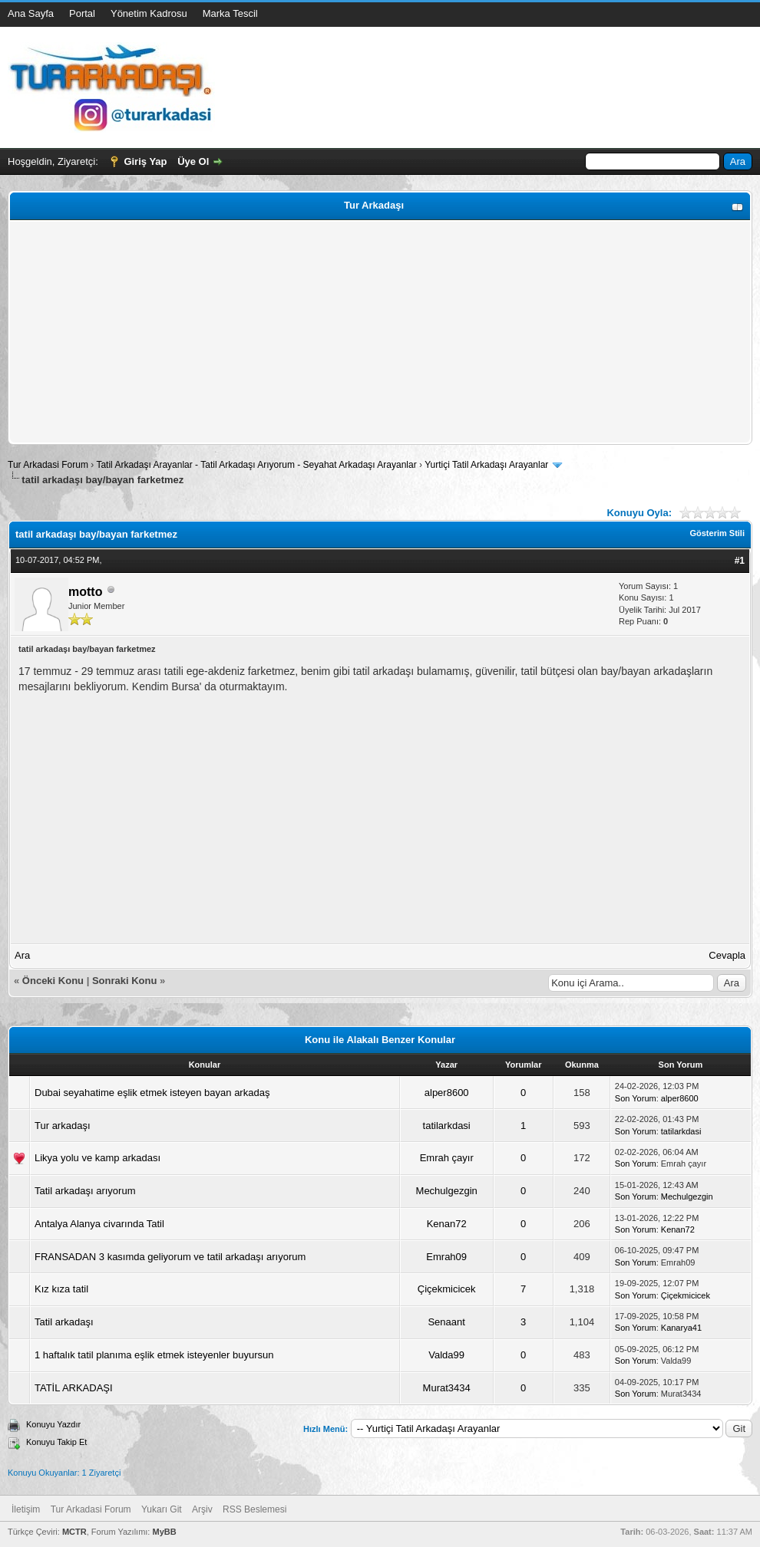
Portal (82, 13)
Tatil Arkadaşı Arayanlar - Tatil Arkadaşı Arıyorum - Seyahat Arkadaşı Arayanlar (257, 464)
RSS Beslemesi (254, 1509)
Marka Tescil (230, 13)
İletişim (26, 1509)
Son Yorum (635, 1098)
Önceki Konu (53, 980)
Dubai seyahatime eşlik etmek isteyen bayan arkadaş (152, 1092)
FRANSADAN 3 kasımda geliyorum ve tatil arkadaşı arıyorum (170, 1256)
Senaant (446, 1322)
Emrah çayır (447, 1158)
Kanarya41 (681, 1327)
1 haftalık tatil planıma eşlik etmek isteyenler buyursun (154, 1355)
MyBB (164, 1531)
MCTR (74, 1531)
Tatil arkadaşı (64, 1322)
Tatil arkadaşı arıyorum (85, 1190)
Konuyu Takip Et (56, 1442)
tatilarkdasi (447, 1125)
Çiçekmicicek (447, 1289)
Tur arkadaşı (63, 1125)
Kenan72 (447, 1223)
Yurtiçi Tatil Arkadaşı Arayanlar (486, 464)
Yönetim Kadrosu (149, 13)
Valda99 (446, 1355)
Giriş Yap (145, 161)
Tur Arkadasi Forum (48, 464)
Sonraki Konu (124, 980)
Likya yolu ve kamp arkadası (97, 1158)
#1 (740, 560)
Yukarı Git (161, 1509)
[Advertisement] (380, 332)
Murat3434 (447, 1388)
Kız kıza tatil (61, 1289)
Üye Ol (193, 161)
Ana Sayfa (31, 13)
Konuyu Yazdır (53, 1424)
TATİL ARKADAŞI (74, 1388)
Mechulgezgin (446, 1190)
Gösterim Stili (717, 533)
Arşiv (202, 1509)
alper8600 (447, 1092)
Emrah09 (446, 1256)
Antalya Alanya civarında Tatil (99, 1223)
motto (85, 591)
